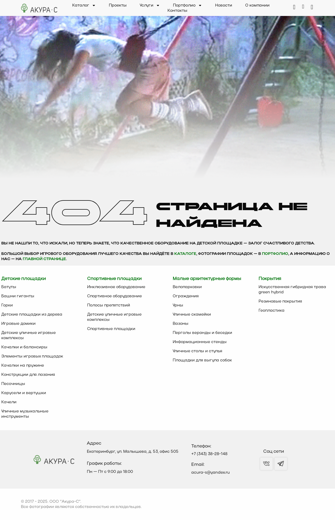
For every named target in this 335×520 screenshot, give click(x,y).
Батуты (8, 287)
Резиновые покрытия (280, 301)
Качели (8, 402)
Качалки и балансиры (24, 347)
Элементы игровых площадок (32, 356)
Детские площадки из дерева (31, 314)
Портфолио (187, 5)
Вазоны (180, 324)
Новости (223, 5)
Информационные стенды (200, 342)
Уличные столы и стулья (197, 351)
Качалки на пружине (22, 366)
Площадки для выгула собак (202, 360)
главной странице (44, 259)
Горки (7, 305)
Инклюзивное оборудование (116, 287)
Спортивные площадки (111, 329)
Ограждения (186, 296)
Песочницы (13, 384)
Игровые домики (18, 324)
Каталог (84, 5)
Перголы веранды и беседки (202, 333)
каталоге (185, 254)
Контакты (177, 11)
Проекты (118, 5)
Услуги (150, 5)
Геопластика (271, 311)
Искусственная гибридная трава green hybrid (292, 289)
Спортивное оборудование (114, 296)
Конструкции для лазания (28, 375)
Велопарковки (187, 287)
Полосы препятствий (108, 305)
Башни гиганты (17, 296)
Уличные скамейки (192, 314)
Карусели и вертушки (23, 393)
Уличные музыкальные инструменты (24, 414)
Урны (178, 305)
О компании (257, 5)
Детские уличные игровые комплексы (28, 335)
